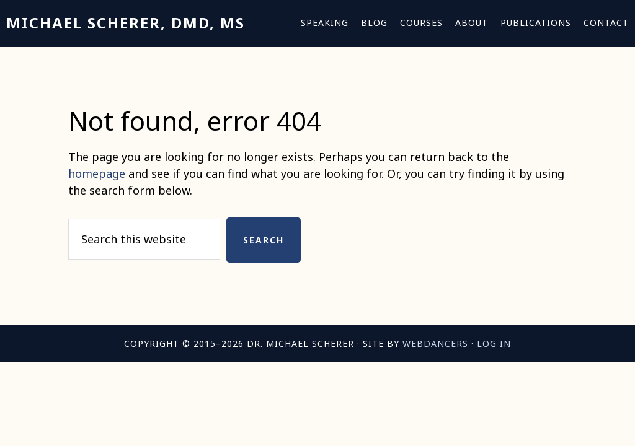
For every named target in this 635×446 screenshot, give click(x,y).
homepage (96, 173)
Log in (494, 343)
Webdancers (435, 343)
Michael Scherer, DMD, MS (125, 22)
